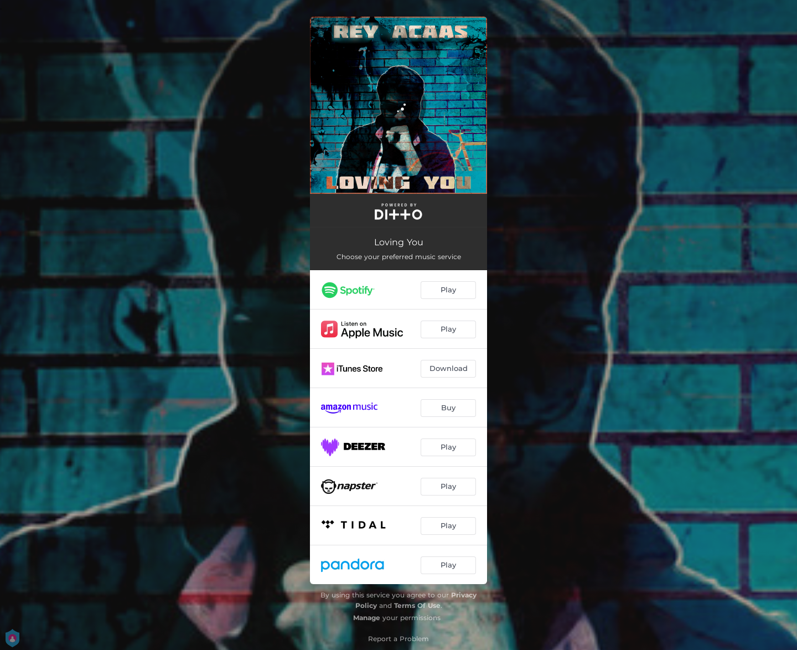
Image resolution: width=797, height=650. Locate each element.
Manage (366, 617)
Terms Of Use (417, 605)
